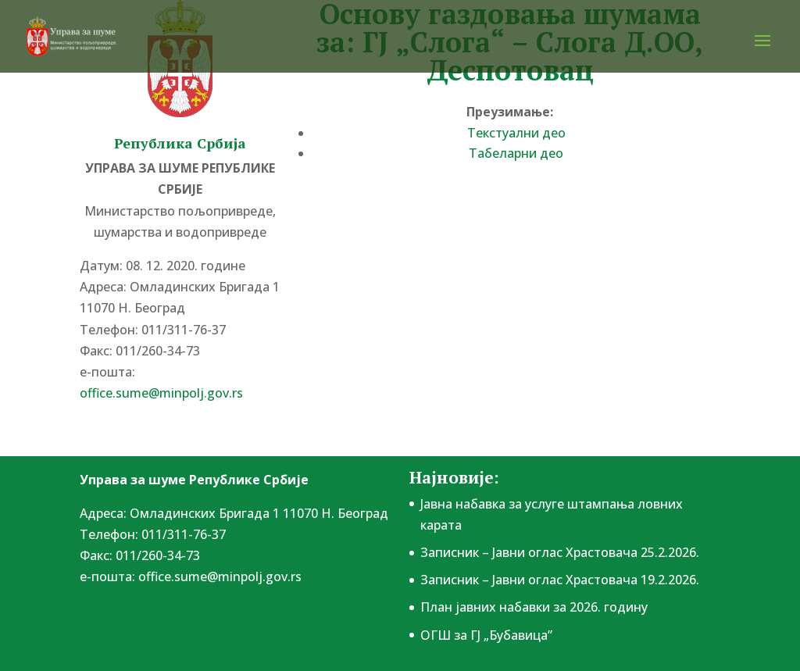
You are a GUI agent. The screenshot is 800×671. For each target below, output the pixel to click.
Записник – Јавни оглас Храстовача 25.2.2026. (559, 552)
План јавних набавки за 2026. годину (534, 607)
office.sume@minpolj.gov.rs (161, 393)
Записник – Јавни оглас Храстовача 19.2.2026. (559, 579)
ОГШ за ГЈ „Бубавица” (486, 635)
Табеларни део (516, 153)
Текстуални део (516, 132)
